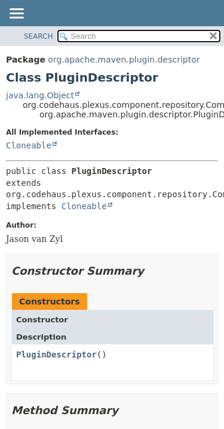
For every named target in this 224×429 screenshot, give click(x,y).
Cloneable (28, 145)
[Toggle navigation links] (16, 14)
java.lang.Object (40, 95)
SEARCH (38, 36)
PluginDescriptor (56, 354)
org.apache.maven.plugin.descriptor (124, 59)
